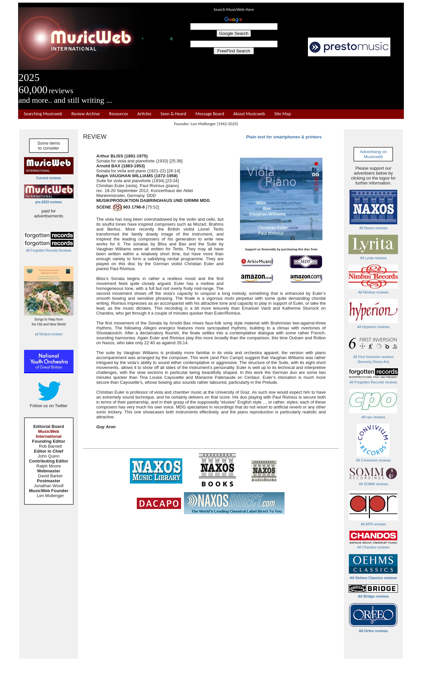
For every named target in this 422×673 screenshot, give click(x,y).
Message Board (210, 114)
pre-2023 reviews (48, 202)
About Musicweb (249, 114)
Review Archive (86, 114)
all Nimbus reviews (48, 334)
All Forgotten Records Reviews (48, 250)
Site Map (282, 114)
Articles (144, 114)
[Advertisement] (288, 83)
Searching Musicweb (43, 114)
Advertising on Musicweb (373, 154)
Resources (118, 114)
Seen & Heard (173, 114)
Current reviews (48, 178)
